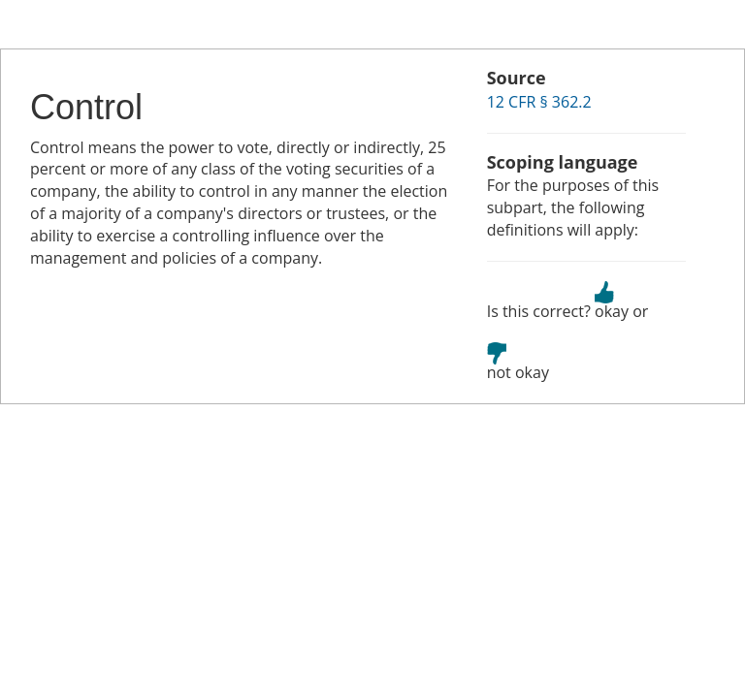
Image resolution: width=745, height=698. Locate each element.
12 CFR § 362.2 (539, 101)
